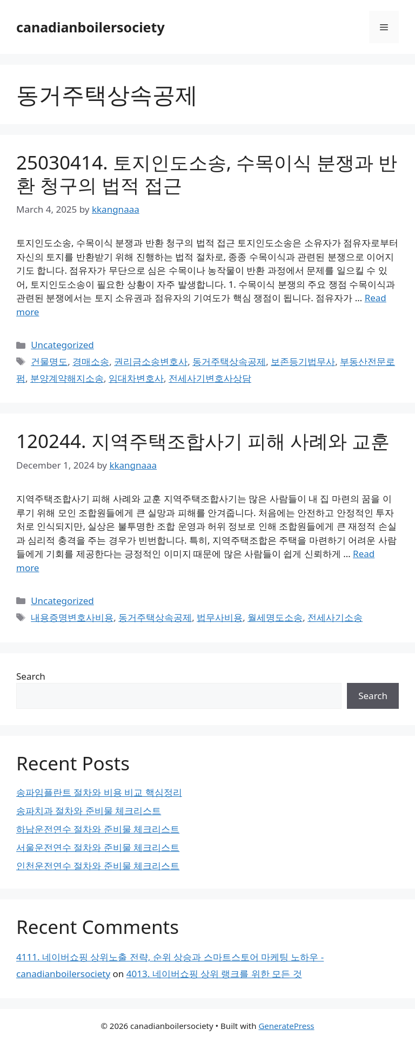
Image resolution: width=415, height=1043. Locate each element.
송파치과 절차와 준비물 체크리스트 (88, 810)
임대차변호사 (136, 378)
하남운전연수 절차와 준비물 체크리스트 (97, 829)
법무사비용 (220, 617)
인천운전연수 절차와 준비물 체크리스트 (97, 865)
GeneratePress (286, 1025)
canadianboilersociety (90, 27)
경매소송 (90, 361)
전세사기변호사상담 (210, 378)
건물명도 (49, 361)
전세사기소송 (335, 617)
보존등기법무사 (303, 361)
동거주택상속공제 (229, 361)
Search (30, 676)
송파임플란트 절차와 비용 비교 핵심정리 (99, 792)
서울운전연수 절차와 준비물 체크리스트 (97, 847)
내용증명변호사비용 (72, 617)
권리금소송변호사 (151, 361)
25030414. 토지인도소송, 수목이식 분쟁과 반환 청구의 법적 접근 (206, 174)
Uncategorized (62, 344)
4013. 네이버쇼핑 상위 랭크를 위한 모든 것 (214, 973)
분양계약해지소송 (67, 378)
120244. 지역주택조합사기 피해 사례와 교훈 (203, 440)
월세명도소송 (275, 617)
